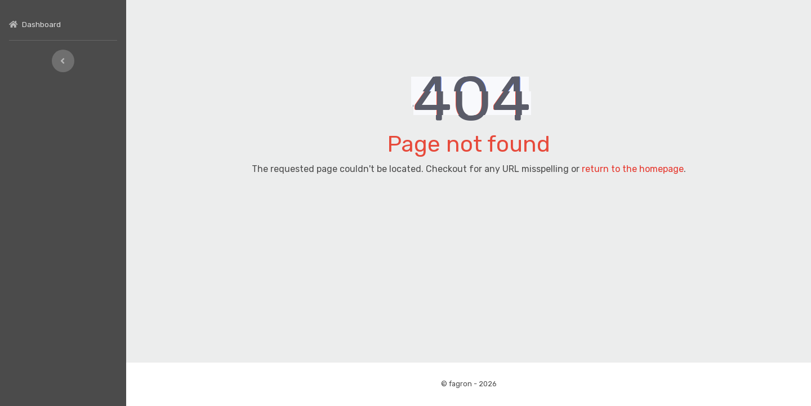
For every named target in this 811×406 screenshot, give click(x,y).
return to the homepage (633, 169)
